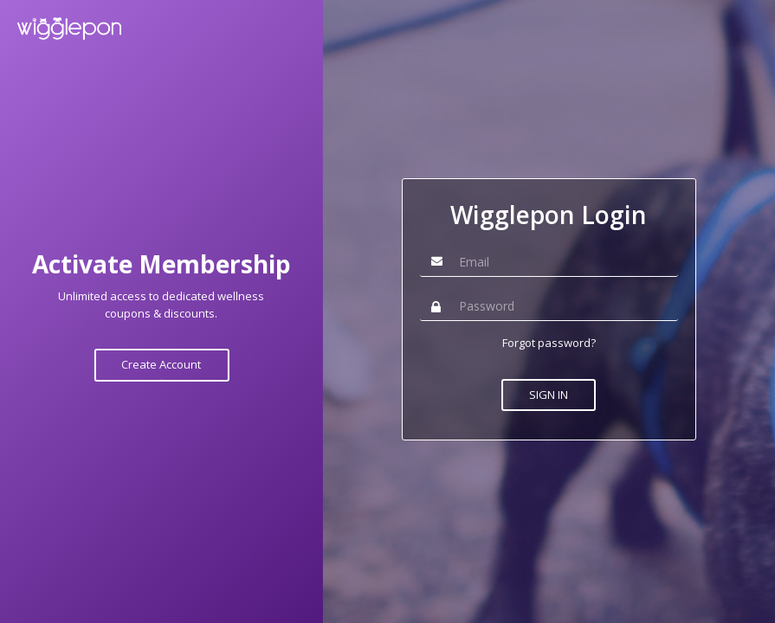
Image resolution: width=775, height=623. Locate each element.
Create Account (161, 364)
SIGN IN (548, 394)
